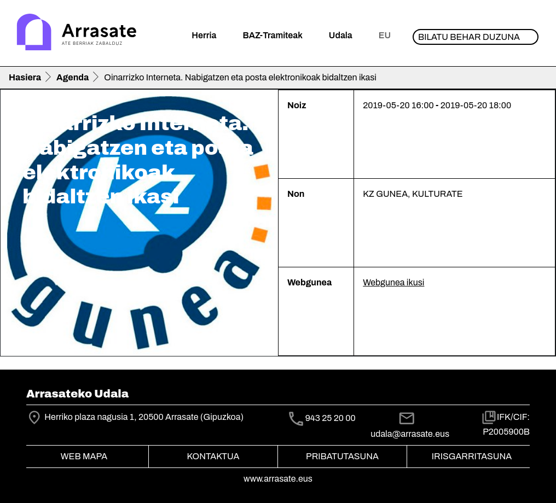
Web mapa (84, 456)
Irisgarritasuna (472, 456)
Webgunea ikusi (393, 282)
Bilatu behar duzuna (469, 37)
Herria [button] (204, 35)
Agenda (72, 77)
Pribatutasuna (342, 456)
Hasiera (25, 77)
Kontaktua (213, 456)
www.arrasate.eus (278, 478)
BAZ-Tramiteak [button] (272, 35)
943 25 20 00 (330, 418)
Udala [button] (340, 35)
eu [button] (385, 35)
